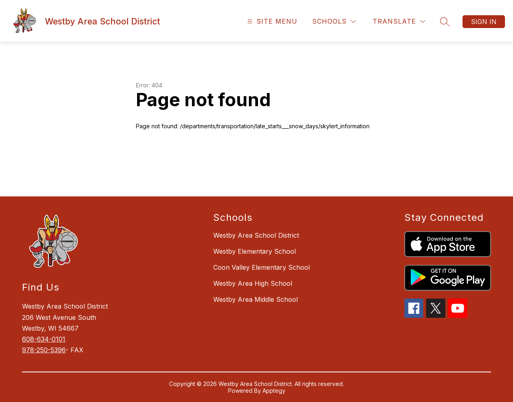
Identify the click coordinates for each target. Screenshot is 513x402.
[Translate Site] (399, 21)
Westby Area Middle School (255, 299)
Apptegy (274, 390)
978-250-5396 (44, 350)
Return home (159, 152)
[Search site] (445, 21)
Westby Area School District (256, 235)
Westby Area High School (252, 283)
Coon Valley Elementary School (261, 267)
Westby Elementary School (254, 251)
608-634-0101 (43, 339)
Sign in (484, 22)
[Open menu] (271, 21)
